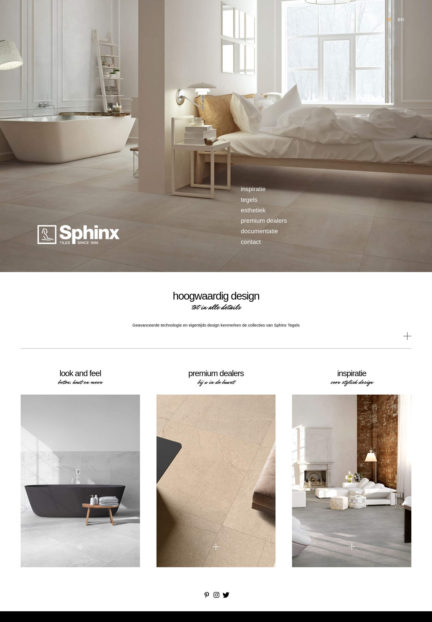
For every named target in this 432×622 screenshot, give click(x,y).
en (401, 19)
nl (389, 19)
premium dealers (264, 220)
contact (251, 241)
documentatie (259, 231)
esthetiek (253, 210)
